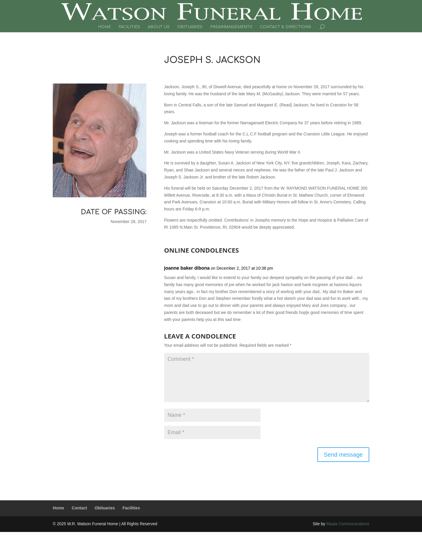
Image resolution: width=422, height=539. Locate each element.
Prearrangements (231, 27)
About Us (159, 27)
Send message (343, 454)
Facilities (129, 27)
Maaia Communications (347, 523)
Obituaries (190, 27)
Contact (79, 508)
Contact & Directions (285, 27)
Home (104, 27)
